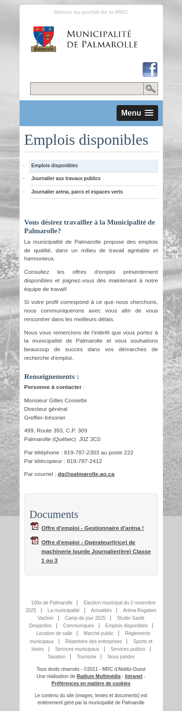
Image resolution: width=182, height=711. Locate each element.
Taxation (56, 656)
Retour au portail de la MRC (91, 12)
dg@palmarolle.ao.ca (86, 474)
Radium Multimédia (98, 676)
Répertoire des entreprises (93, 641)
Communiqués (78, 625)
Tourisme (86, 656)
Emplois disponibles (55, 165)
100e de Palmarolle (52, 602)
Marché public (99, 633)
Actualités (101, 610)
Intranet (133, 676)
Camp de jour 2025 (85, 618)
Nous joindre (120, 656)
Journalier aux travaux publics (66, 178)
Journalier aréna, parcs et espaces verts (77, 191)
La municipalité (64, 610)
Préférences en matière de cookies (91, 683)
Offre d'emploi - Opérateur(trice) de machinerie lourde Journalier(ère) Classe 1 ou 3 (96, 551)
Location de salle (54, 633)
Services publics (127, 649)
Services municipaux (77, 649)
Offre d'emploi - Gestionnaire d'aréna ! (93, 528)
